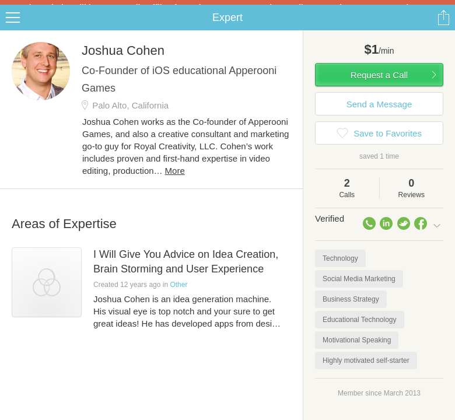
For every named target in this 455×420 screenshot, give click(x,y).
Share (443, 27)
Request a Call (379, 84)
